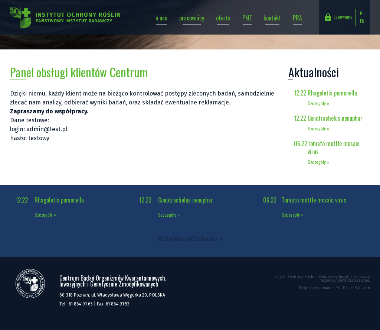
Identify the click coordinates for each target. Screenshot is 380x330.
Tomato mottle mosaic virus (334, 147)
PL (362, 13)
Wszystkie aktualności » (190, 238)
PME (247, 17)
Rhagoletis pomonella (332, 92)
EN (362, 21)
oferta (223, 17)
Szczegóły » (318, 103)
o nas (161, 17)
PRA (297, 17)
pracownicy (191, 17)
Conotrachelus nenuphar (335, 118)
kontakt (272, 17)
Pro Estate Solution (352, 288)
